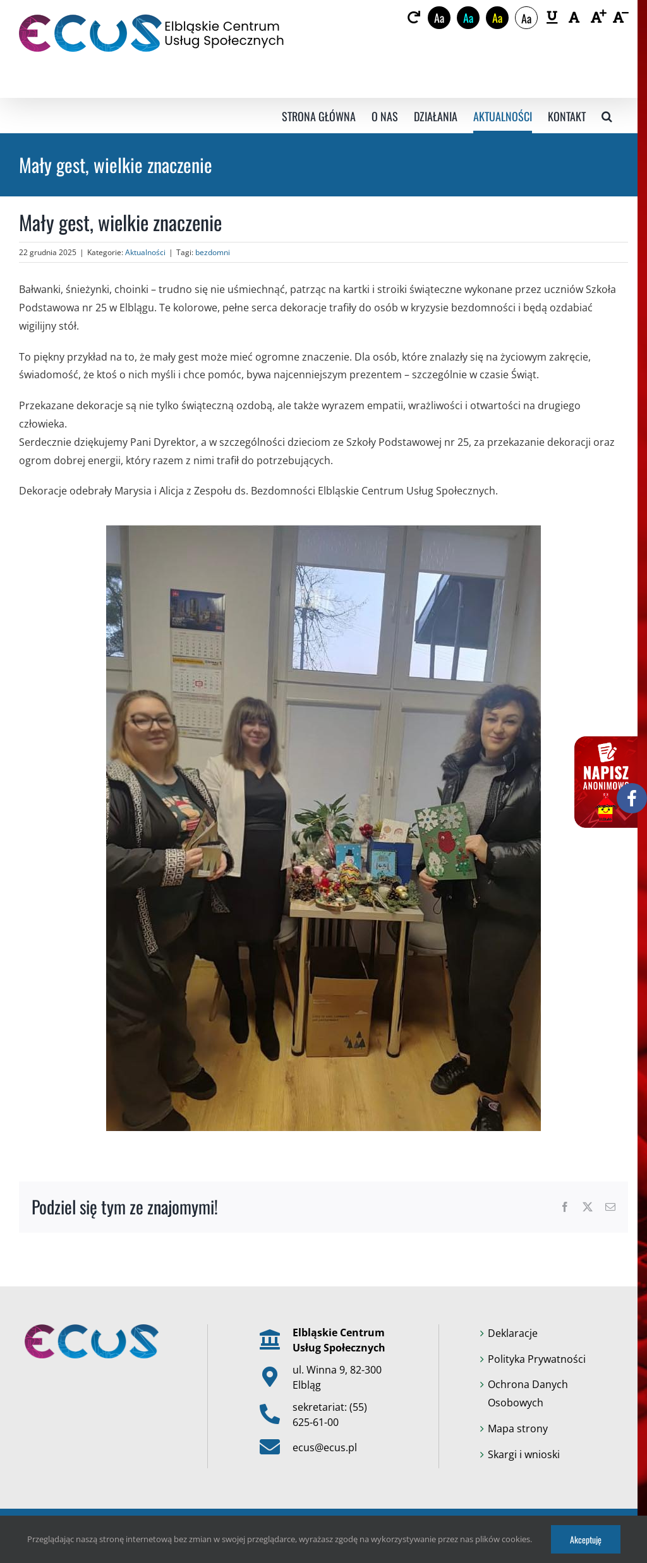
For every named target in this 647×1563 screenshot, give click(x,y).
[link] (413, 17)
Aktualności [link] (145, 252)
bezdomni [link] (212, 252)
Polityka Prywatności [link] (537, 1359)
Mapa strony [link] (518, 1428)
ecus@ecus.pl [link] (325, 1447)
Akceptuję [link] (586, 1539)
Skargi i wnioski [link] (524, 1454)
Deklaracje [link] (513, 1333)
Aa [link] (439, 17)
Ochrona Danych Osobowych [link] (528, 1393)
